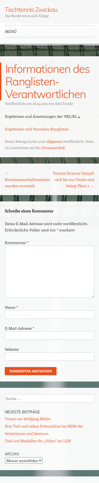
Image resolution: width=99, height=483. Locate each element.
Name (11, 307)
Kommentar (17, 242)
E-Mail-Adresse (19, 328)
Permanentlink (53, 147)
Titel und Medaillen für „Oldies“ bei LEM (38, 440)
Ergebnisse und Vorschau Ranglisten (37, 128)
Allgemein (54, 141)
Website (12, 349)
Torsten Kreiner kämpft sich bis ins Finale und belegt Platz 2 (73, 179)
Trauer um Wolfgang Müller (28, 418)
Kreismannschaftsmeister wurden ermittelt (27, 179)
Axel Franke (64, 103)
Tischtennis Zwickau (31, 9)
